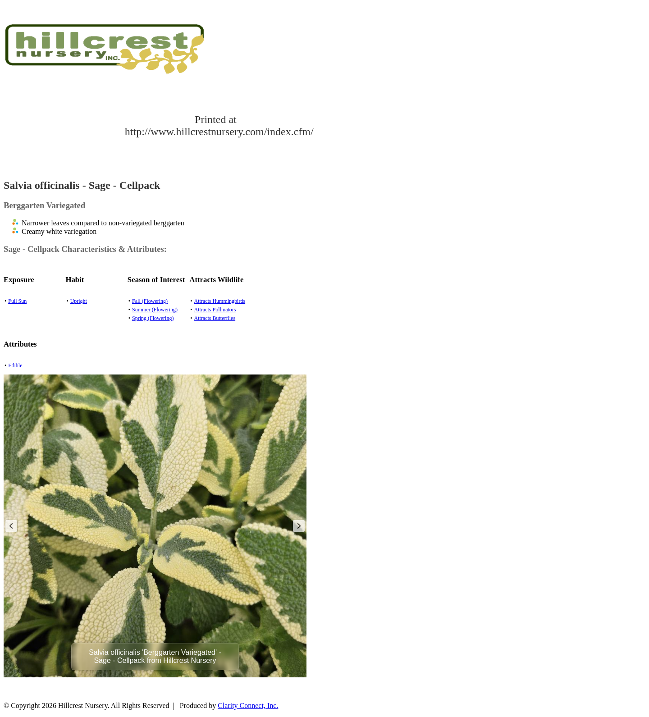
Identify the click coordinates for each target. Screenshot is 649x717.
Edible (15, 365)
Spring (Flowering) (153, 318)
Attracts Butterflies (214, 318)
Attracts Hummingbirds (219, 301)
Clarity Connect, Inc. (248, 705)
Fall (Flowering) (150, 301)
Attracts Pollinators (215, 309)
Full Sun (17, 301)
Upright (78, 301)
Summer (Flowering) (155, 309)
